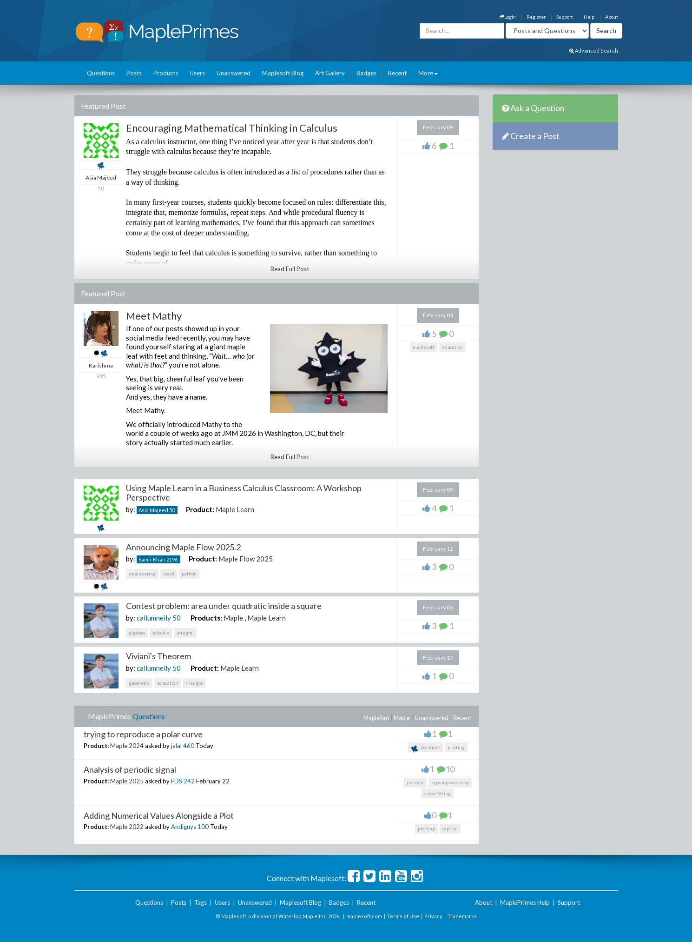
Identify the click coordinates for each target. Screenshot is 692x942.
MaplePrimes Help (525, 902)
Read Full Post (289, 269)
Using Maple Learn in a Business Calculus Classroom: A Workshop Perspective (244, 492)
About (611, 17)
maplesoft (424, 347)
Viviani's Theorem (158, 656)
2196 (172, 559)
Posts (134, 73)
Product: (200, 509)
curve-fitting (437, 793)
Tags (200, 902)
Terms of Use (403, 916)
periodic (415, 782)
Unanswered (233, 73)
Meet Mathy (154, 315)
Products (165, 73)
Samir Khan (151, 559)
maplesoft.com (364, 916)
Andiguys (183, 826)
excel (168, 573)
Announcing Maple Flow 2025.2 (183, 547)
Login (508, 17)
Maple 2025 (127, 781)
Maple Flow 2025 (245, 559)
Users (197, 73)
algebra (137, 632)
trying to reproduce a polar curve (143, 734)
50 (172, 510)
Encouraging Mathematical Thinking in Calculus (231, 127)
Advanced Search (593, 50)
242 (189, 781)
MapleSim (376, 718)
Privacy (433, 916)
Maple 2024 (127, 745)
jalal (176, 745)
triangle (194, 683)
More (428, 73)
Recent (397, 73)
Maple (233, 618)
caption (450, 828)
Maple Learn (235, 509)
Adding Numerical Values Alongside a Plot (159, 815)
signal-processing (450, 782)
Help (589, 17)
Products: (206, 618)
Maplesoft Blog (282, 73)
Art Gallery (330, 73)
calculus (160, 632)
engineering (142, 573)
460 (188, 745)
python (189, 573)
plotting (456, 747)
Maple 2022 (127, 826)
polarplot (425, 748)
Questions (101, 73)
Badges (366, 73)
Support (564, 17)
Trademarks (462, 916)
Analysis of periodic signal (130, 769)
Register (536, 17)
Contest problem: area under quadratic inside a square (224, 606)
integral (185, 632)
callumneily (154, 618)
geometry (139, 683)
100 (203, 826)
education (452, 347)
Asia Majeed (153, 510)
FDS (176, 781)
